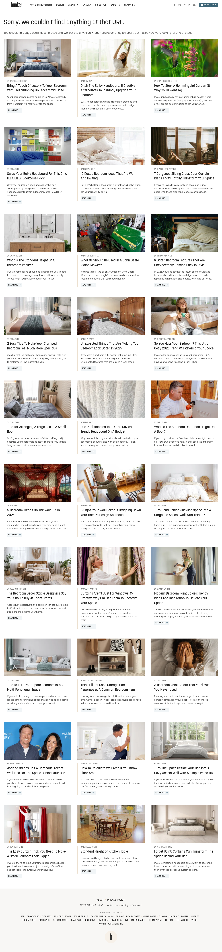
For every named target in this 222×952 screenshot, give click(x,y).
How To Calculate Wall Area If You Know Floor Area (109, 771)
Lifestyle (101, 5)
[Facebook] (175, 4)
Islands (163, 916)
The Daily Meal (155, 920)
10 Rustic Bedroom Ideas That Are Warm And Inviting (109, 176)
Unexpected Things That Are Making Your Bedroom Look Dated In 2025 (110, 346)
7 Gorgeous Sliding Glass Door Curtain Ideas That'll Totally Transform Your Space (184, 176)
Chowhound (33, 916)
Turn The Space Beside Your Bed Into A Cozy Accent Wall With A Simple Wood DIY (184, 771)
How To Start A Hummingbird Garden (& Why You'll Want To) (182, 88)
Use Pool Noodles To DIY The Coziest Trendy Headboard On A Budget (107, 429)
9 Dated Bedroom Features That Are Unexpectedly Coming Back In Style (179, 263)
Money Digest (29, 920)
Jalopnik (174, 916)
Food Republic (81, 916)
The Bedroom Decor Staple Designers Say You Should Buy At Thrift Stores (36, 596)
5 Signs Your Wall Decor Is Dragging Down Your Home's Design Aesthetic (111, 513)
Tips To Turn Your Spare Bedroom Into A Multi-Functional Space (35, 687)
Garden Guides (98, 916)
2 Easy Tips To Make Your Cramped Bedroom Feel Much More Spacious (32, 346)
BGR (23, 916)
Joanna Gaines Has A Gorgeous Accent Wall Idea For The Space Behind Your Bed (36, 771)
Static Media (95, 905)
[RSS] (194, 4)
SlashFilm (103, 920)
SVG (126, 920)
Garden (87, 5)
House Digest (149, 916)
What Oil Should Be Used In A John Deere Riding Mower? (110, 263)
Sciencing (90, 920)
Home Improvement (41, 5)
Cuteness (46, 916)
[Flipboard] (189, 4)
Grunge (120, 916)
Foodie (68, 916)
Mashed (195, 916)
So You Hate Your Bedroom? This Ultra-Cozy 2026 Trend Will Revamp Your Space (184, 346)
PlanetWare (76, 920)
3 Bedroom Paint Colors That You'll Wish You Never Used (182, 687)
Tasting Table (138, 920)
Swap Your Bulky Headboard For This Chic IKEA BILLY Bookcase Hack (37, 176)
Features (129, 5)
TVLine (193, 920)
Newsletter (208, 5)
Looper (185, 916)
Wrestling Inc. (115, 924)
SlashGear (116, 920)
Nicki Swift (44, 920)
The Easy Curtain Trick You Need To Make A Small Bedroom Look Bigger (36, 854)
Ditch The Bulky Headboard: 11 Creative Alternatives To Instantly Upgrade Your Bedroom (108, 90)
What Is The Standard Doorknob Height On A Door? (184, 429)
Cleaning (73, 5)
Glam (111, 916)
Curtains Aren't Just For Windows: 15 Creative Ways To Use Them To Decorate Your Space (109, 598)
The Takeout (182, 920)
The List (169, 920)
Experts (115, 5)
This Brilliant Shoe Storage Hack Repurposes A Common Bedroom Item (108, 687)
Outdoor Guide (60, 920)
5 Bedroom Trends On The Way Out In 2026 (33, 513)
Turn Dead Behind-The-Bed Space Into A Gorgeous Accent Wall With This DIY (182, 513)
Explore (58, 916)
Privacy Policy (116, 900)
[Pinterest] (185, 4)
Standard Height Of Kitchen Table (104, 851)
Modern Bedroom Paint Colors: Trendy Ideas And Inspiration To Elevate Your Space (181, 598)
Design (60, 5)
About (100, 900)
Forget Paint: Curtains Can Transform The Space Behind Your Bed (183, 854)
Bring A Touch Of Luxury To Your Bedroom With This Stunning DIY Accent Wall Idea (37, 88)
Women (102, 924)
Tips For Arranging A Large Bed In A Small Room (36, 429)
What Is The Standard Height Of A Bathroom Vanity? (31, 263)
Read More (13, 110)
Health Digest (133, 916)
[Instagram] (180, 4)
